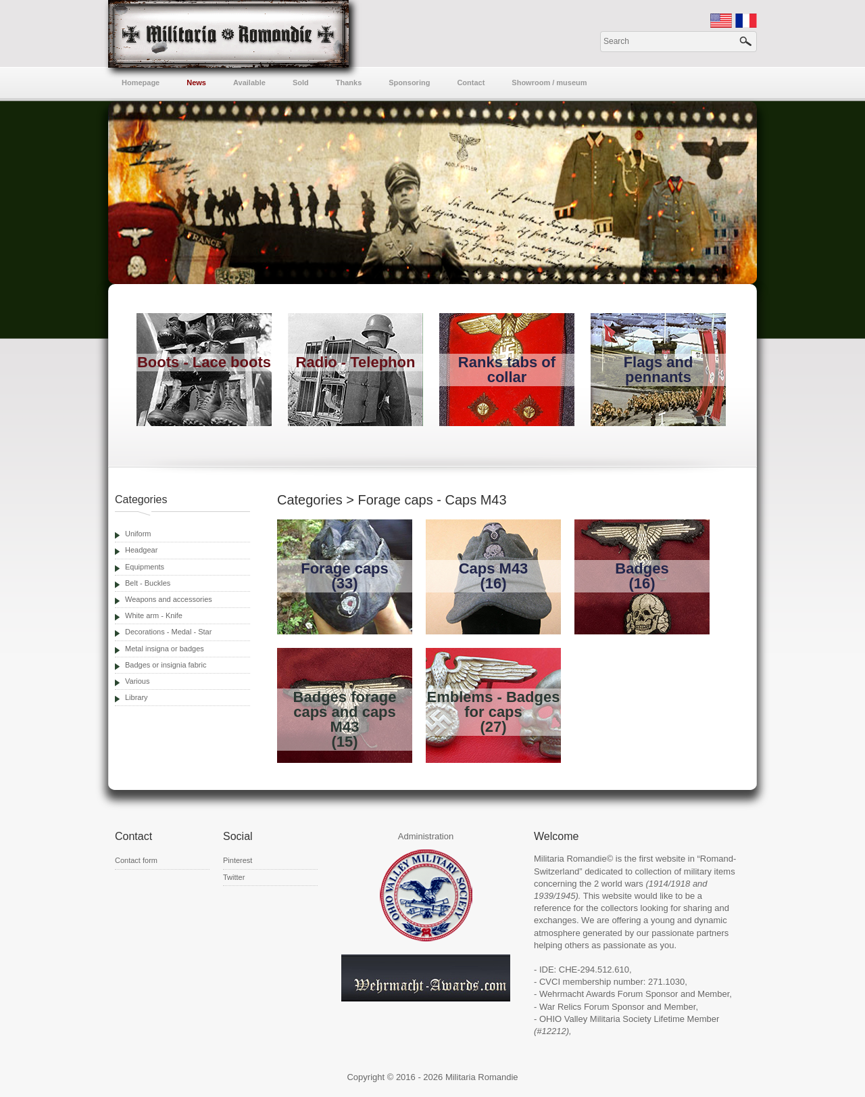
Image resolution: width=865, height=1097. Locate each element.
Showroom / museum (549, 82)
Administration (425, 836)
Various (137, 681)
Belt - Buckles (147, 583)
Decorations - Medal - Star (168, 632)
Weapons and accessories (168, 599)
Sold (301, 82)
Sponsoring (409, 82)
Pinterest (237, 860)
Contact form (136, 860)
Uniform (138, 534)
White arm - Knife (153, 615)
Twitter (234, 877)
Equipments (144, 567)
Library (136, 697)
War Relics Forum (574, 1007)
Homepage (140, 82)
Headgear (141, 550)
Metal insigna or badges (164, 649)
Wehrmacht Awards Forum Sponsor (608, 994)
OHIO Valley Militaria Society (595, 1019)
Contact (471, 82)
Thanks (349, 82)
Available (249, 82)
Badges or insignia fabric (165, 665)
